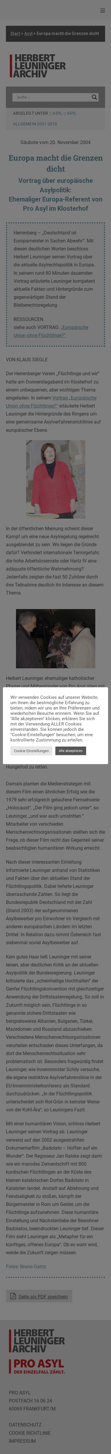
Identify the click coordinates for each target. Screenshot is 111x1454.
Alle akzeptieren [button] (71, 751)
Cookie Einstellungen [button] (31, 751)
